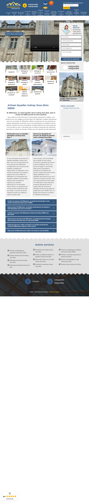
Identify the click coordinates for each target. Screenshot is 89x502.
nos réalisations (14, 34)
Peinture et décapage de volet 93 (47, 14)
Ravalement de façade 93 (83, 13)
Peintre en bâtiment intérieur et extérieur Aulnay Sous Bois (44, 255)
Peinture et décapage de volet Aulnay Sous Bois (70, 260)
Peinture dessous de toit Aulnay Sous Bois (19, 256)
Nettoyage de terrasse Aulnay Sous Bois (18, 261)
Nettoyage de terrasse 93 (28, 14)
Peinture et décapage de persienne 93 (40, 14)
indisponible (33, 4)
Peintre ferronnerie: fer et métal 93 (69, 14)
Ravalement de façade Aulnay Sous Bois (44, 251)
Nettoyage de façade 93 (21, 13)
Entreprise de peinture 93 (61, 14)
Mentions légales (55, 292)
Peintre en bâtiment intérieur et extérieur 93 (76, 14)
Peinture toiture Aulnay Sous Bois (71, 264)
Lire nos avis (9, 498)
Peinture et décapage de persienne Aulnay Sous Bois (18, 251)
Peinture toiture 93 (14, 13)
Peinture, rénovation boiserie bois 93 (54, 14)
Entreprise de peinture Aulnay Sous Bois (44, 265)
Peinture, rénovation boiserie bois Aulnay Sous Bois (71, 255)
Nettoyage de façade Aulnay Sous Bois (20, 266)
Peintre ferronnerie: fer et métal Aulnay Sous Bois (44, 260)
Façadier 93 (8, 13)
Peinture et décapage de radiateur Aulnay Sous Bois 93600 (71, 251)
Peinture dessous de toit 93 (34, 14)
